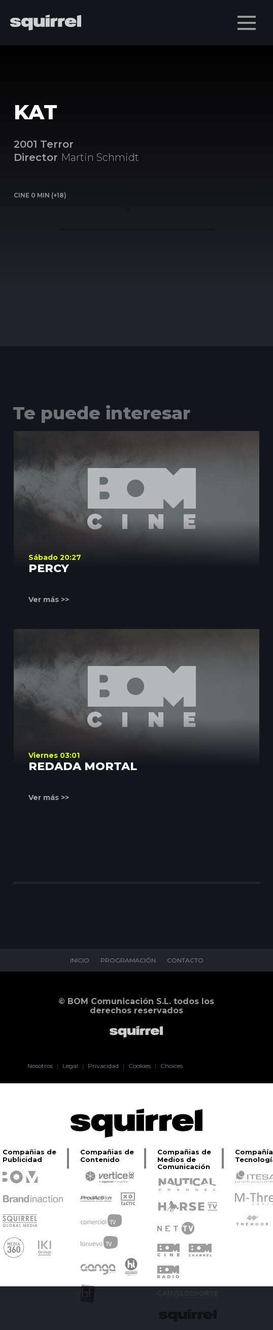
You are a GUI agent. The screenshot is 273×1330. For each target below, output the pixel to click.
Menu (247, 18)
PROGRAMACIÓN (128, 960)
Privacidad (103, 1066)
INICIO (79, 960)
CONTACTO (185, 960)
